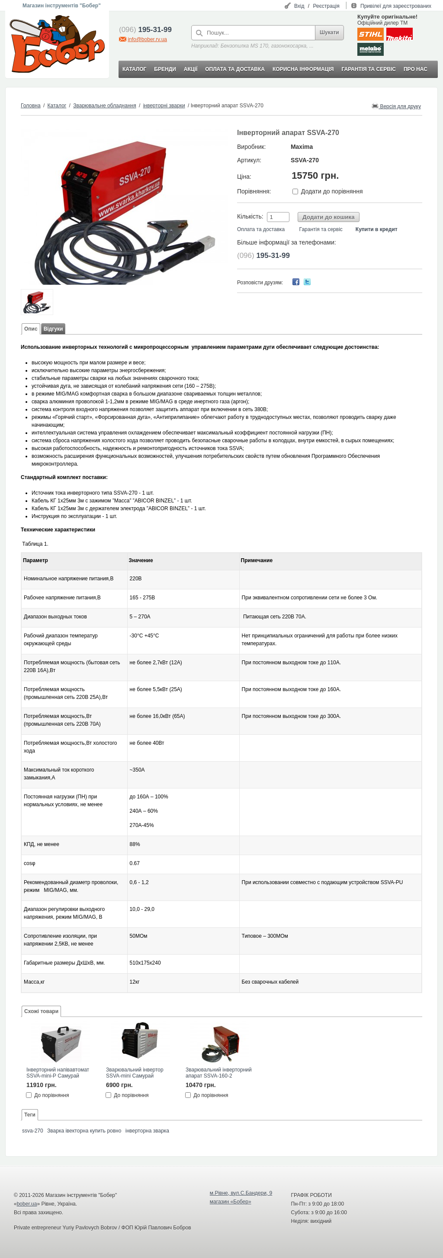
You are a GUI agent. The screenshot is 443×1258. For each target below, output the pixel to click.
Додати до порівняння (332, 191)
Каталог (57, 106)
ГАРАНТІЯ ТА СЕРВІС (368, 69)
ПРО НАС (415, 69)
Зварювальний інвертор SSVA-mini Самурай (135, 1073)
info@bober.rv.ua (147, 39)
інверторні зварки (164, 106)
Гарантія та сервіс (321, 229)
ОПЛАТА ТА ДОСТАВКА (235, 69)
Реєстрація (326, 6)
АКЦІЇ (190, 69)
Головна (31, 106)
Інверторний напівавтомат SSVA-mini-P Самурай (57, 1073)
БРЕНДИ (165, 69)
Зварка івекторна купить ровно (84, 1131)
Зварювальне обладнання (104, 106)
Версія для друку (396, 105)
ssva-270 (32, 1131)
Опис (31, 329)
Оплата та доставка (261, 229)
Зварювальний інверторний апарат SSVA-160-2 (219, 1073)
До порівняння (51, 1095)
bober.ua (27, 1204)
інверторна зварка (147, 1131)
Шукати (329, 32)
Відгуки (53, 329)
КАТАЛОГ (134, 69)
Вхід (299, 6)
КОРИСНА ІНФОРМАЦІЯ (303, 69)
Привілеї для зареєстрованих (395, 6)
